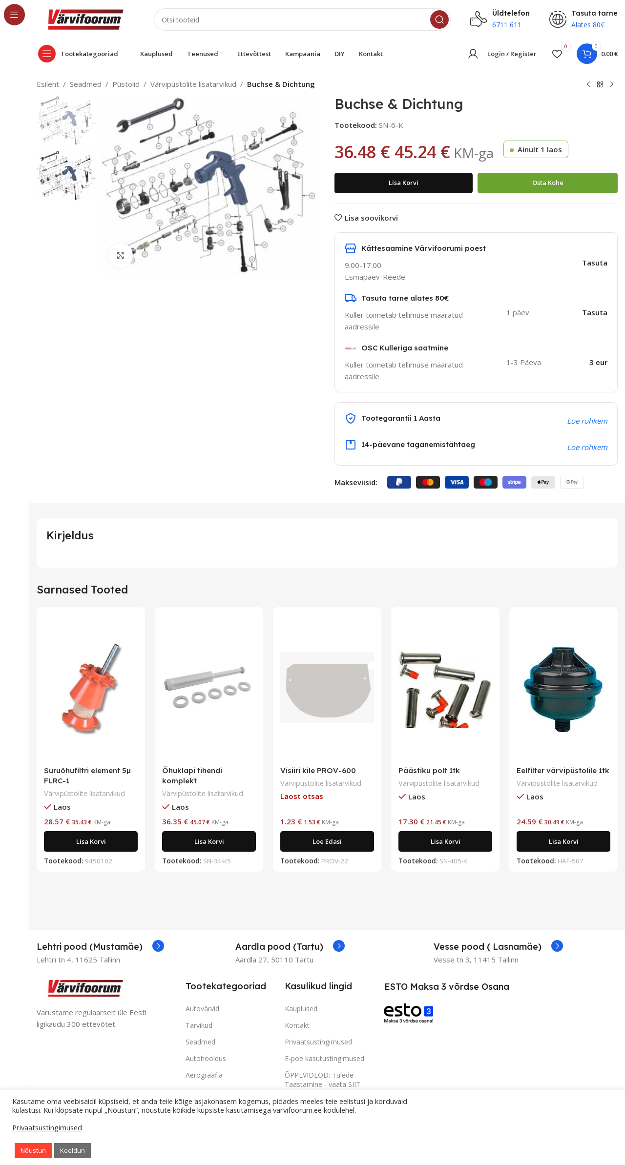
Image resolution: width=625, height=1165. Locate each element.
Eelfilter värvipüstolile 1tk (563, 770)
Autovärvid (202, 1008)
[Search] (302, 19)
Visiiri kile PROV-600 (318, 770)
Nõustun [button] (33, 1150)
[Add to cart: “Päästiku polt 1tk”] (445, 841)
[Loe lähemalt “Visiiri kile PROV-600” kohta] (327, 841)
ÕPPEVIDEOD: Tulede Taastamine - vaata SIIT (322, 1079)
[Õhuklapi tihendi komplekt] (209, 687)
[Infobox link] (100, 947)
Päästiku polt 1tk (429, 770)
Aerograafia (204, 1075)
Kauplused (301, 1008)
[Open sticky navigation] (80, 53)
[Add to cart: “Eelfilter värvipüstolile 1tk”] (563, 841)
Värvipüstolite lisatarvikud (193, 84)
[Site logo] (85, 18)
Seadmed (86, 84)
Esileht (48, 84)
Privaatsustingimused (318, 1041)
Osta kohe (547, 182)
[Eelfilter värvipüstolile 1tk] (563, 687)
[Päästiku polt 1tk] (445, 687)
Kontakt (297, 1025)
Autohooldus (206, 1058)
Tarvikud (199, 1025)
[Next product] (612, 85)
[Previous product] (588, 85)
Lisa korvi (403, 182)
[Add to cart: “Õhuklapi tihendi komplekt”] (209, 841)
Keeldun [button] (72, 1150)
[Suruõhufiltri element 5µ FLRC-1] (91, 687)
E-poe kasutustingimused (324, 1058)
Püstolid (126, 84)
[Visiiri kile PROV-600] (327, 687)
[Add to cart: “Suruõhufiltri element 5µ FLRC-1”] (91, 841)
